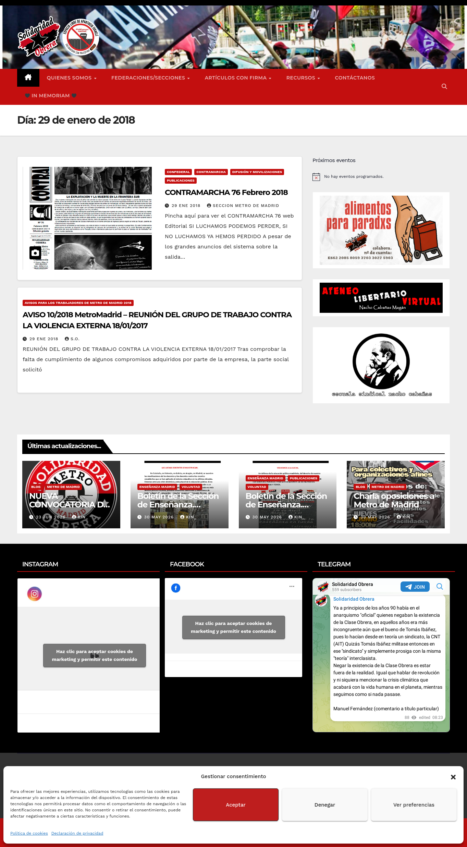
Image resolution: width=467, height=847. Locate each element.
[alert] (381, 177)
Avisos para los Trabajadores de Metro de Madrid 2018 (78, 303)
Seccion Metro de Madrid (243, 205)
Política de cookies (29, 833)
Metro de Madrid (63, 487)
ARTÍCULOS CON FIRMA (236, 78)
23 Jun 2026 (51, 517)
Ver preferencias (413, 805)
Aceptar (235, 805)
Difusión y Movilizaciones (257, 172)
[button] (453, 776)
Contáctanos (355, 78)
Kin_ (80, 517)
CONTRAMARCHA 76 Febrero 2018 (226, 192)
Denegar (325, 805)
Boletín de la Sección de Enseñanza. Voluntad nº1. (286, 504)
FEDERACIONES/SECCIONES (149, 78)
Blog (35, 487)
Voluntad (191, 487)
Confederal (178, 172)
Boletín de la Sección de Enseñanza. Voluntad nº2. (178, 504)
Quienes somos (70, 78)
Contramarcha (210, 172)
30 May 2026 (159, 517)
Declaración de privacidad (77, 833)
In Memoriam (50, 96)
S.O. (72, 338)
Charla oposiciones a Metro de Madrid (394, 500)
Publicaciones (181, 180)
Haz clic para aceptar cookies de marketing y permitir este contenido (94, 655)
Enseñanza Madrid (157, 487)
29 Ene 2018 (187, 205)
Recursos (301, 78)
